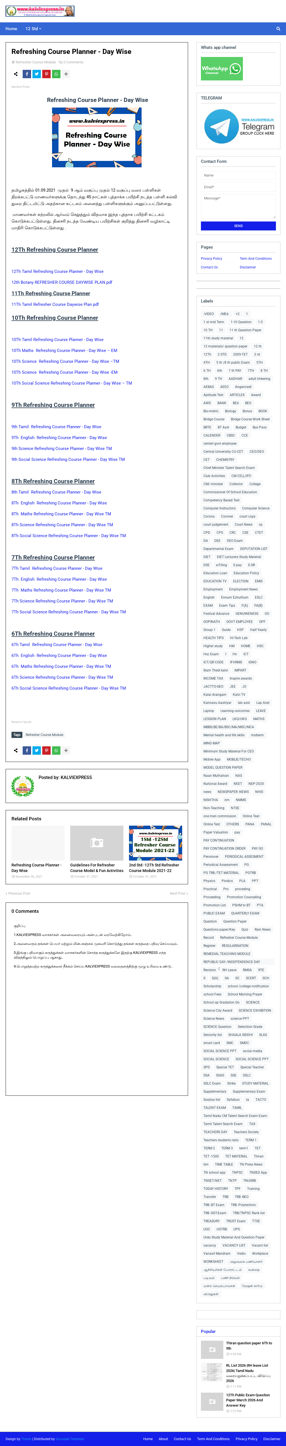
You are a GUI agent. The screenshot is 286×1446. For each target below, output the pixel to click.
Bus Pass (260, 427)
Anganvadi (243, 387)
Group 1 (209, 630)
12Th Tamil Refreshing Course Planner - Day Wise (58, 271)
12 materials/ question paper (225, 346)
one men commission (219, 816)
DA (205, 541)
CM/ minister (213, 484)
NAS (238, 776)
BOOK (263, 411)
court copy (247, 516)
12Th (207, 354)
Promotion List (214, 905)
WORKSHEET (213, 1262)
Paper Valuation (215, 832)
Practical (210, 889)
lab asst (244, 703)
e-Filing (221, 565)
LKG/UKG (240, 719)
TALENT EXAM (214, 1108)
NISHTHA (210, 800)
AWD (207, 403)
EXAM (208, 606)
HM (232, 646)
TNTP (232, 1181)
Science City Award (217, 1011)
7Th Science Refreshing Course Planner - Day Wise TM (62, 601)
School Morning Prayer (245, 994)
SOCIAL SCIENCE (216, 1059)
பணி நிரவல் (230, 1278)
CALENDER (211, 435)
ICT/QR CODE (213, 662)
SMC (229, 1043)
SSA (206, 1075)
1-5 (260, 322)
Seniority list (212, 1035)
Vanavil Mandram (217, 1254)
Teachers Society (246, 1132)
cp (260, 525)
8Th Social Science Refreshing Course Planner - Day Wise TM (68, 535)
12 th (258, 346)
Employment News (243, 589)
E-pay (237, 565)
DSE (206, 565)
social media (252, 1051)
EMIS (258, 581)
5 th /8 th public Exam (233, 363)
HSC (260, 646)
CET (206, 460)
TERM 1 (251, 1140)
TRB (225, 1197)
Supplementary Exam (249, 1092)
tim (205, 1164)
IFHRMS (236, 662)
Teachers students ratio (221, 1140)
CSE (245, 533)
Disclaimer (248, 267)
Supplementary (214, 1092)
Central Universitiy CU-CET (223, 452)
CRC (232, 533)
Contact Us (209, 267)
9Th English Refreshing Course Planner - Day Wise (59, 437)
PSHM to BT (241, 905)
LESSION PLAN (214, 719)
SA (227, 978)
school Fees (212, 994)
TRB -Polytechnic (243, 1205)
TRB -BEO (242, 1197)
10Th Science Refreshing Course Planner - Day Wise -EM (64, 372)
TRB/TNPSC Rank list (249, 1213)
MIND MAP (211, 743)
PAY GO (257, 849)
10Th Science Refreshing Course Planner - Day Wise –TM (65, 361)
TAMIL (237, 1108)
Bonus (247, 411)
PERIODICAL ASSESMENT (244, 857)
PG (246, 865)
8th (205, 379)
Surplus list (211, 1100)
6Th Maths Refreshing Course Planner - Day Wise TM (61, 666)
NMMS (241, 800)
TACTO (260, 1100)
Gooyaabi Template (70, 1439)
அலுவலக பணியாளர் (246, 1262)
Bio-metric (211, 411)
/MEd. (224, 314)
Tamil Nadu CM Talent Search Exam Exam (235, 1116)
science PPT (240, 1019)
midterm (257, 735)
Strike (231, 1083)
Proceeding (212, 897)
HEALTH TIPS (213, 638)
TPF (238, 1189)
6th (219, 371)
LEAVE (261, 711)
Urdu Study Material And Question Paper (233, 1237)
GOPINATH (211, 622)
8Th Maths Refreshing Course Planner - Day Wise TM (61, 513)
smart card (211, 1043)
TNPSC (237, 1173)
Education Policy (246, 573)
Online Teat (251, 816)
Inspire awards (241, 678)
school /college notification (248, 986)
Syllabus (233, 1100)
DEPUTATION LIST (254, 549)
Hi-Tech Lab (239, 638)
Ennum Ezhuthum (235, 597)
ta (247, 1100)
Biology (230, 411)
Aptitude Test (213, 395)
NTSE (235, 808)
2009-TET (240, 354)
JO (244, 687)
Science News (213, 1019)
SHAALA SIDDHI (240, 1035)
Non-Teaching (213, 808)
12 (241, 338)
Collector (236, 484)
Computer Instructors (219, 508)
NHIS (259, 792)
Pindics (227, 881)
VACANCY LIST (233, 1245)
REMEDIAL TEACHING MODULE (226, 954)
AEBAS (208, 387)
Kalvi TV (239, 695)
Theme (26, 1439)
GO (267, 614)
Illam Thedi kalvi (215, 670)
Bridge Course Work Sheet (250, 419)
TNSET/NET (212, 1181)
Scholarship (212, 986)
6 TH (207, 371)
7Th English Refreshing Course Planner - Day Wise (59, 579)
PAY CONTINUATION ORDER (224, 849)
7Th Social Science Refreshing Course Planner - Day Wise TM (68, 611)
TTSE (256, 1221)
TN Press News (251, 1164)
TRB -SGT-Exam (214, 1213)
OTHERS (232, 824)
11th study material (218, 338)
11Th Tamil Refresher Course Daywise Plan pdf (55, 304)
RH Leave (229, 970)
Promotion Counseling (244, 897)
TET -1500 (211, 1156)
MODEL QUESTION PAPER (222, 768)
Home (148, 1439)
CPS (220, 533)
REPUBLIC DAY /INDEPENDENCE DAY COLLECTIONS (231, 962)
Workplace (260, 1254)
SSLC (247, 1075)
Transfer (209, 1197)
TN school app (214, 1173)
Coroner (227, 516)
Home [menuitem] (11, 28)
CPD (206, 533)
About (163, 1439)
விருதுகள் (211, 1294)
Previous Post (19, 892)
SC (237, 978)
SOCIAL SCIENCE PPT (219, 1051)
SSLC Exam (212, 1083)
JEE (233, 687)
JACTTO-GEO (213, 687)
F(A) (245, 606)
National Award (215, 784)
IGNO (252, 662)
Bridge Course (213, 419)
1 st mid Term (213, 322)
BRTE (207, 427)
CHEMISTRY (225, 460)
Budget (241, 427)
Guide (226, 630)
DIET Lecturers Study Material (239, 557)
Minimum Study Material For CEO (228, 751)
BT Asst (223, 427)
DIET (206, 557)
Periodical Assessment (220, 865)
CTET (259, 533)
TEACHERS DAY (215, 1132)
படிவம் (209, 1278)
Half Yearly (258, 630)
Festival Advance (216, 614)
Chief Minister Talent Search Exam (229, 468)
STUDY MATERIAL (255, 1083)
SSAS (220, 1075)
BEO (248, 403)
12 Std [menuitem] (31, 28)
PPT (255, 881)
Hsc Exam (211, 654)
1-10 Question (241, 322)
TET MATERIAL (236, 1156)
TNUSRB (249, 1181)
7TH (251, 371)
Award (256, 395)
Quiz (245, 930)
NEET (238, 784)
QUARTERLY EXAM (245, 913)
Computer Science (255, 508)
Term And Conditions (256, 259)
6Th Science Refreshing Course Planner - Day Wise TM (62, 677)
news (207, 792)
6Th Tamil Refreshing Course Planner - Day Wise (56, 644)
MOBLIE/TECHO (239, 759)
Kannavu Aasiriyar (217, 703)
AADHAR (235, 379)
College (255, 484)
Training (253, 1189)
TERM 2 (209, 1148)
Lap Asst (262, 703)
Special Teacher (252, 1067)
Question (210, 921)
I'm (235, 654)
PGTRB (250, 873)
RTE (261, 970)
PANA (249, 824)
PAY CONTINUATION (218, 840)
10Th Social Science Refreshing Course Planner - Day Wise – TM (71, 383)
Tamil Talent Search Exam (223, 1124)
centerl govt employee (219, 444)
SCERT (251, 978)
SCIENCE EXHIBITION (255, 1011)
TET (258, 1148)
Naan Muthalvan (216, 776)
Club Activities (214, 476)
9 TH (218, 379)
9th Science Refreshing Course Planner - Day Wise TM (61, 448)
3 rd (257, 354)
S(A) (215, 978)
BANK (221, 403)
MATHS (258, 719)
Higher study (213, 646)
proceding (242, 889)
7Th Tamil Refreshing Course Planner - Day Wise (57, 568)
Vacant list (260, 1245)
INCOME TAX (213, 678)
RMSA (247, 970)
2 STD (222, 354)
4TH (206, 363)
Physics (209, 881)
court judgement (215, 525)
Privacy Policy (211, 259)
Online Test (211, 824)
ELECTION (241, 581)
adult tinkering (259, 379)
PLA (242, 881)
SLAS (263, 1035)
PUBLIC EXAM (214, 913)
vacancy (209, 1245)
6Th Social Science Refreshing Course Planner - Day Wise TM (68, 688)
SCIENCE (253, 1002)
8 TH (264, 371)
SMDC (244, 1043)
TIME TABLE (224, 1164)
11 (221, 330)
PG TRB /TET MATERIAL (221, 873)
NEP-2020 (256, 784)
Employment (213, 589)
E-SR (251, 565)
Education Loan (215, 573)
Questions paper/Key (219, 930)
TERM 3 (227, 1148)
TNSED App (258, 1173)
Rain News (263, 930)
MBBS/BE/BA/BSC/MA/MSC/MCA (228, 727)
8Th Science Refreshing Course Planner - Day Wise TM (62, 524)
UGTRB (222, 1229)
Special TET (225, 1067)
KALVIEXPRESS (76, 776)
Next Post (177, 892)
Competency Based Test (221, 500)
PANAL (266, 824)
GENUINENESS (247, 614)
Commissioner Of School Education (230, 492)
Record (208, 938)
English (209, 597)
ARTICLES (237, 395)
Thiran (259, 1156)
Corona (209, 516)
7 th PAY (235, 371)
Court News (243, 525)
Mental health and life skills (224, 735)
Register (209, 946)
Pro (226, 889)
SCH (265, 978)
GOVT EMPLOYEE (239, 622)
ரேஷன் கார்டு (252, 1286)
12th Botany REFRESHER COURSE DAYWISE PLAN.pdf (61, 282)
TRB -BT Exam (213, 1205)
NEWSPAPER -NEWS (233, 792)
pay (237, 832)
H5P (240, 630)
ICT (246, 654)
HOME (245, 646)
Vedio (241, 1254)
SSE (233, 1075)
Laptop (208, 711)
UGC (206, 1229)
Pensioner (211, 857)
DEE (217, 541)
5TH (259, 363)
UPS (236, 1229)
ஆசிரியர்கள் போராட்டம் (222, 1270)
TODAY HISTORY (215, 1189)
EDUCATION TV (215, 581)
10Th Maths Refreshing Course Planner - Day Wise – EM (64, 350)
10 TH (208, 330)
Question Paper (235, 921)
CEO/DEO (257, 452)
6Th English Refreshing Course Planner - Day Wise (59, 655)
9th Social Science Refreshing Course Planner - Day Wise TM (68, 459)
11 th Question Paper (245, 330)
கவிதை (254, 1270)
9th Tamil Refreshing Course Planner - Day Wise (56, 426)
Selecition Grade (250, 1027)
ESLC (259, 597)
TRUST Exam (236, 1221)
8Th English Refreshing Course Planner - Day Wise (59, 503)
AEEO (224, 387)
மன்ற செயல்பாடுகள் (219, 1286)
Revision (209, 970)
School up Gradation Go (221, 1002)
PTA (260, 905)
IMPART (240, 670)
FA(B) (258, 606)
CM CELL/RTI (241, 476)
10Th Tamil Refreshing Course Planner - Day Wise (58, 339)
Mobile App (212, 759)
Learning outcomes (235, 711)
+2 (238, 314)
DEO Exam (235, 541)
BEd (236, 403)
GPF (262, 622)
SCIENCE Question (217, 1027)
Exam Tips (227, 606)
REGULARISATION (235, 946)
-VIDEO (208, 314)
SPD (206, 1067)
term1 (243, 1148)
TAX (252, 1124)
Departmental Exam (218, 549)
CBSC (231, 435)
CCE (245, 435)
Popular (208, 1331)
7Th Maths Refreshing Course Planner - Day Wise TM (61, 590)
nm (226, 800)
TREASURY (211, 1221)
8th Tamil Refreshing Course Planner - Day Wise (56, 492)
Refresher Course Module (36, 62)
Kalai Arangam (214, 695)
